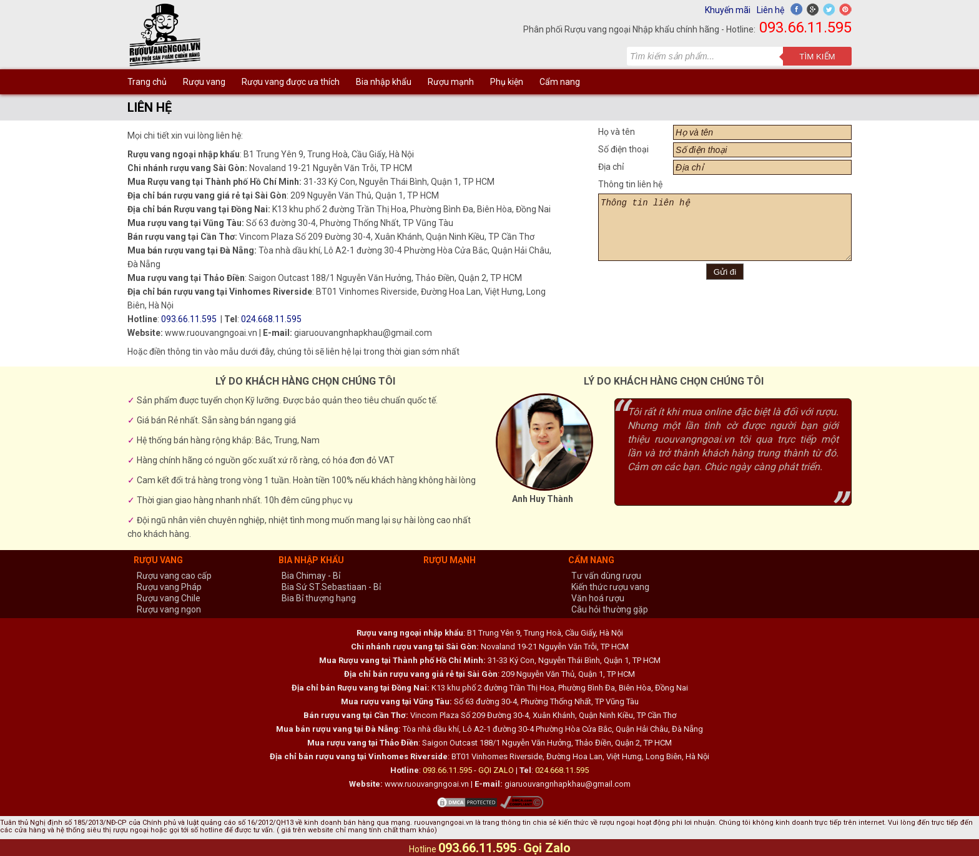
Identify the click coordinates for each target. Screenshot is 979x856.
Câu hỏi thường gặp (609, 609)
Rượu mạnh (451, 82)
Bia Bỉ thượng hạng (319, 598)
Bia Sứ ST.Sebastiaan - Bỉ (331, 587)
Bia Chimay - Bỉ (311, 575)
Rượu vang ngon (169, 609)
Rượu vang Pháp (169, 587)
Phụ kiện (506, 82)
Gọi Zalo (547, 847)
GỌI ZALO (496, 770)
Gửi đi (725, 272)
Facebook (796, 9)
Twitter (829, 9)
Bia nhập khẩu (383, 82)
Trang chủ (147, 82)
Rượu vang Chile (168, 598)
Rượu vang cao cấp (174, 575)
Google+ (813, 9)
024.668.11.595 (271, 319)
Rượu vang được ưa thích (291, 82)
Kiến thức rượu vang (610, 587)
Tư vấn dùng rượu (606, 575)
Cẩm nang (559, 82)
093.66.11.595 (805, 27)
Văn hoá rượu (597, 598)
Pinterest (845, 9)
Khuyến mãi (727, 10)
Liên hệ (770, 10)
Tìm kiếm (817, 56)
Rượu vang (204, 82)
